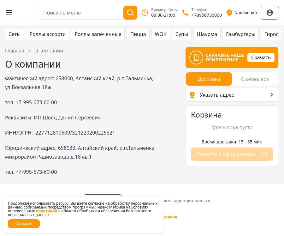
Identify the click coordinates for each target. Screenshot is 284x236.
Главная (14, 50)
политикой (46, 211)
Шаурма (207, 34)
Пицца (138, 34)
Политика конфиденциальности (176, 200)
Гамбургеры (240, 34)
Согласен (23, 223)
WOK (161, 34)
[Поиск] (130, 13)
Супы (181, 34)
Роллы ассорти (47, 34)
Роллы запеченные (97, 34)
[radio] (209, 79)
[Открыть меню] (9, 13)
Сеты (15, 34)
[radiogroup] (232, 79)
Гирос (271, 34)
